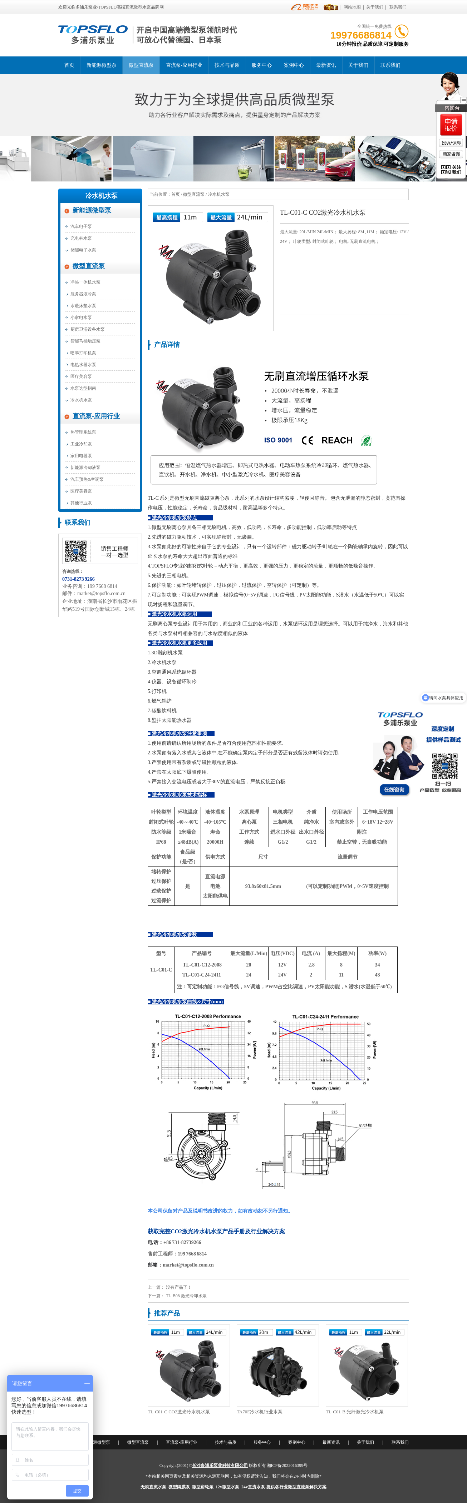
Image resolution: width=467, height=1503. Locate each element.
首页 (69, 65)
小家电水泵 (81, 317)
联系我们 (398, 7)
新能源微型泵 (102, 65)
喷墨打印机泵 (83, 352)
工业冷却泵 (81, 443)
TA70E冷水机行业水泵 (259, 1411)
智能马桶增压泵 (85, 341)
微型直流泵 (141, 65)
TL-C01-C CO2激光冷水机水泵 (179, 1411)
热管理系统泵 (83, 432)
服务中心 (262, 65)
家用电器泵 (81, 455)
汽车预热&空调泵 (87, 479)
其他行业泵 (81, 502)
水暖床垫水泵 (83, 305)
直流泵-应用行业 (184, 65)
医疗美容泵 (81, 376)
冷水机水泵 (101, 195)
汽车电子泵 (81, 226)
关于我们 (374, 7)
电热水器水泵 (83, 364)
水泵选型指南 (83, 388)
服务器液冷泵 (83, 293)
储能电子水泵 (83, 250)
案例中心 (294, 65)
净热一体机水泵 (85, 282)
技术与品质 (227, 65)
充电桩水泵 (81, 238)
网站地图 (352, 7)
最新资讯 (326, 65)
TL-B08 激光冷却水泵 (186, 1295)
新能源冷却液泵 (85, 467)
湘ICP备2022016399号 (287, 1465)
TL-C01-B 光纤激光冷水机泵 (355, 1411)
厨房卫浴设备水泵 (87, 329)
